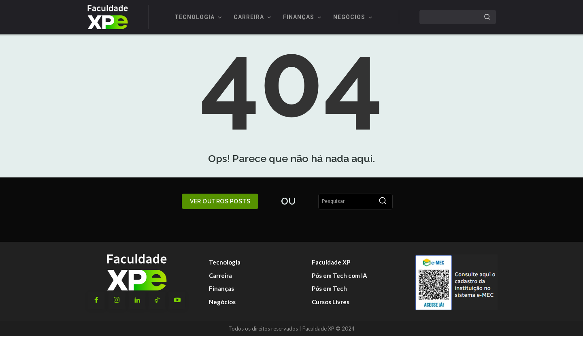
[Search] (487, 17)
